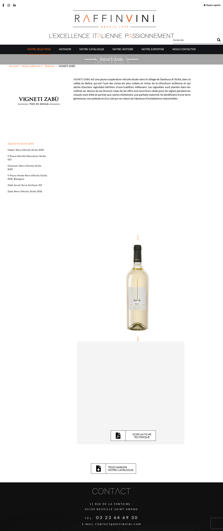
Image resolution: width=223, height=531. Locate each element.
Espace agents (212, 5)
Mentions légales (133, 514)
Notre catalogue (91, 49)
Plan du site (87, 514)
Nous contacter (184, 49)
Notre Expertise (153, 49)
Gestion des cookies (108, 514)
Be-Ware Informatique (141, 522)
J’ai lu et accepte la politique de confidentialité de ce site (78, 486)
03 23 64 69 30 (117, 392)
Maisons (50, 134)
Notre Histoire (122, 49)
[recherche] (194, 40)
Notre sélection (39, 49)
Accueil (13, 134)
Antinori (65, 49)
